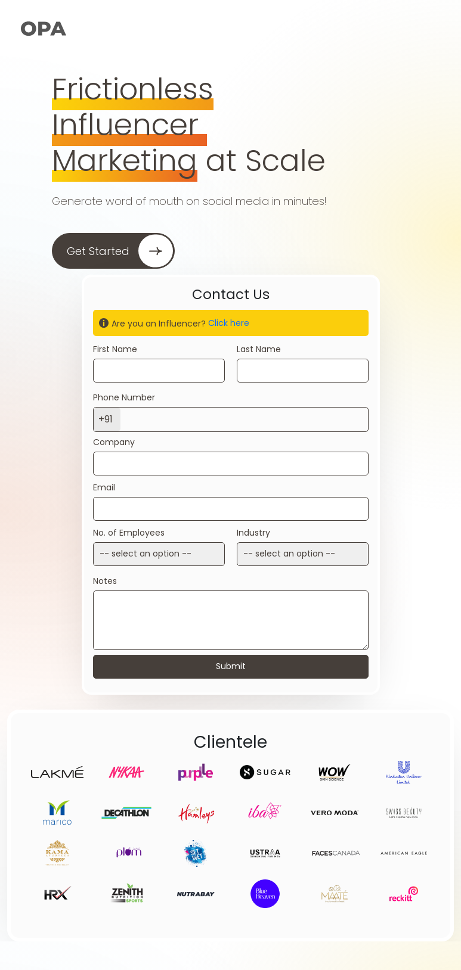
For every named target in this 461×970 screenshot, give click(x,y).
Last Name (259, 349)
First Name (115, 349)
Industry (253, 533)
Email (104, 487)
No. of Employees (129, 533)
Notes (105, 581)
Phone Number (124, 397)
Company (114, 442)
